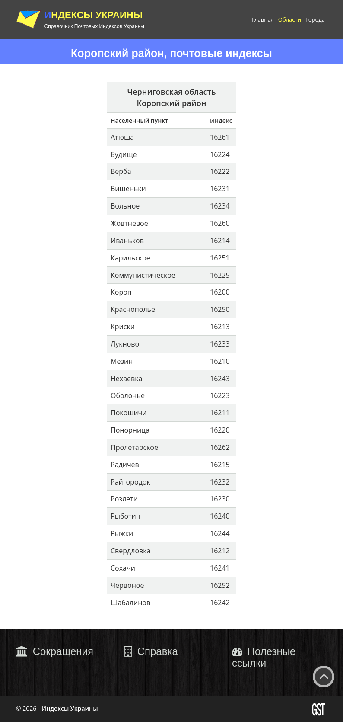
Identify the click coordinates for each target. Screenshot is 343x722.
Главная (262, 19)
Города (315, 19)
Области (289, 19)
